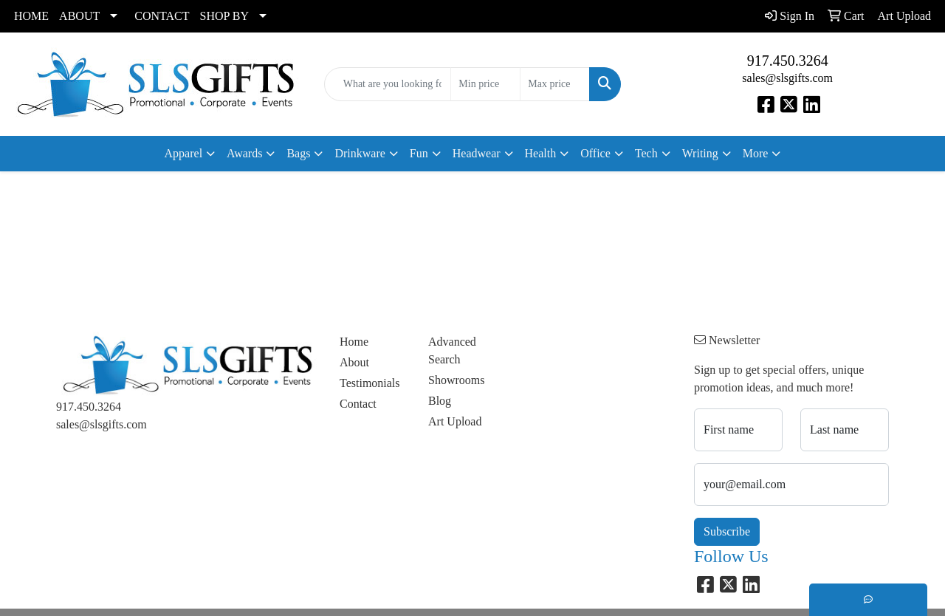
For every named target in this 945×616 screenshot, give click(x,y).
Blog (439, 400)
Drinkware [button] (359, 153)
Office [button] (595, 153)
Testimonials (370, 383)
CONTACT (161, 16)
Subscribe (727, 531)
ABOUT (79, 16)
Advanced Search (452, 350)
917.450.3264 (787, 60)
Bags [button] (298, 153)
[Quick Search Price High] (555, 84)
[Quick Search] (388, 84)
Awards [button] (244, 153)
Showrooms (456, 380)
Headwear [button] (477, 153)
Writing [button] (700, 153)
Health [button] (541, 153)
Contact (358, 403)
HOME (31, 16)
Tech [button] (646, 153)
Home (354, 341)
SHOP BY (225, 16)
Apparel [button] (184, 153)
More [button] (756, 153)
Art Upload (454, 421)
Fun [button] (419, 153)
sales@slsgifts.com (787, 78)
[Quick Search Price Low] (485, 84)
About (354, 362)
